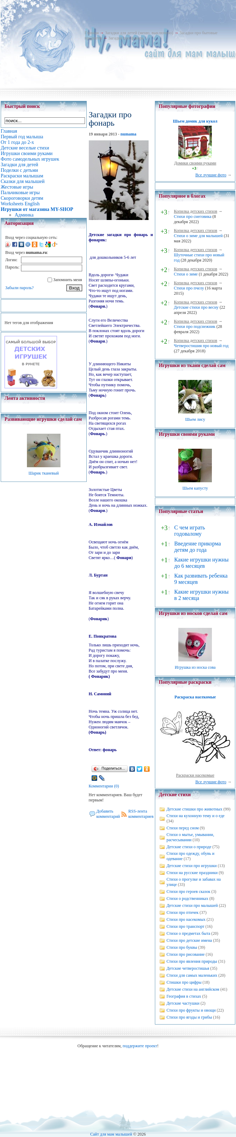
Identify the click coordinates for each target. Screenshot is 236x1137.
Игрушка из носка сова (195, 667)
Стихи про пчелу (189, 288)
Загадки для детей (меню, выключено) (139, 32)
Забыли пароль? (19, 287)
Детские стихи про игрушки (191, 865)
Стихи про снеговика (192, 216)
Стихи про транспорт (185, 926)
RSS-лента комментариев (140, 814)
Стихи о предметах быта (188, 933)
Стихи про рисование (185, 954)
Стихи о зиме (186, 274)
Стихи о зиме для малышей (198, 235)
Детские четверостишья (187, 968)
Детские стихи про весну (196, 307)
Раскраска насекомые (195, 697)
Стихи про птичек (182, 912)
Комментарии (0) (104, 786)
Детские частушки (182, 1003)
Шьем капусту (195, 488)
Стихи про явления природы (191, 961)
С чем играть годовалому (189, 531)
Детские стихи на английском (192, 989)
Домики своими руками (195, 163)
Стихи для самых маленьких (191, 975)
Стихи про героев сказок (188, 891)
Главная (92, 32)
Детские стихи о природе (188, 846)
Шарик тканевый (43, 473)
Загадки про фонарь (126, 38)
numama (128, 134)
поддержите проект (140, 1045)
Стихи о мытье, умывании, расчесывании (190, 837)
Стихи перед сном (182, 828)
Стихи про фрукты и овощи (191, 1010)
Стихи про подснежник (194, 326)
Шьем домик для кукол (195, 121)
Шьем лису (195, 419)
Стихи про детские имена (189, 940)
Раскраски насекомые (195, 775)
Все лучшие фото (211, 175)
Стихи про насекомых (186, 919)
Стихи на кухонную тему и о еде (195, 815)
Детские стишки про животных (194, 809)
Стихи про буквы (181, 947)
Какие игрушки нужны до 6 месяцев (201, 563)
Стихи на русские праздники (191, 872)
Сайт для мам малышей (111, 1134)
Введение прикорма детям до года (197, 547)
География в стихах (183, 996)
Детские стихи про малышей (192, 905)
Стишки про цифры (183, 982)
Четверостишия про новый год (201, 345)
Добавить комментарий (108, 814)
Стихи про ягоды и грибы (189, 1017)
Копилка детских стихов (195, 211)
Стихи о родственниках (187, 898)
